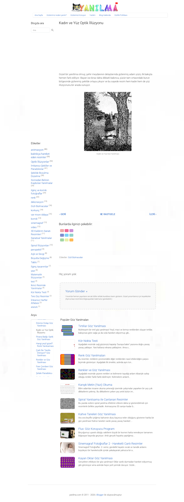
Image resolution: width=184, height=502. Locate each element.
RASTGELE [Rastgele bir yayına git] (107, 214)
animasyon (37, 149)
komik (34, 218)
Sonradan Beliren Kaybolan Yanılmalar (42, 181)
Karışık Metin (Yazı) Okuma (95, 384)
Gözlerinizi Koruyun (78, 15)
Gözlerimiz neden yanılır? (57, 15)
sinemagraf (37, 223)
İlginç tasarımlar (39, 266)
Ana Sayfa (39, 15)
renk (33, 197)
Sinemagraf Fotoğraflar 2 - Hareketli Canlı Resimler (110, 443)
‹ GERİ (62, 214)
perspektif (36, 249)
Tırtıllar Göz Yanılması (92, 326)
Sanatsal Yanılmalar (41, 238)
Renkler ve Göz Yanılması (94, 370)
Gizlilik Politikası (120, 15)
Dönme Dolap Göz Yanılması (44, 324)
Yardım (92, 15)
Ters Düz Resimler (40, 296)
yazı (33, 270)
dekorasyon (37, 202)
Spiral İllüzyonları (40, 245)
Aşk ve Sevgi (37, 254)
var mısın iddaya (39, 214)
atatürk (34, 307)
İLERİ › (152, 214)
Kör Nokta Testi (88, 341)
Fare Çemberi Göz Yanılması (44, 367)
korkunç (35, 210)
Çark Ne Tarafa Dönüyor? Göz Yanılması (43, 353)
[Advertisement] (108, 48)
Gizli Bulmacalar (75, 257)
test (33, 281)
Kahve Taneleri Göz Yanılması (97, 414)
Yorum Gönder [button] (75, 291)
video (34, 227)
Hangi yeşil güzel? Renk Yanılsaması (45, 344)
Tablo (34, 262)
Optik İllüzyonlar (40, 161)
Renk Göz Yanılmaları (91, 355)
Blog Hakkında (105, 15)
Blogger (100, 495)
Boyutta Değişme (40, 258)
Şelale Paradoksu (44, 373)
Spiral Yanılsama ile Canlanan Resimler (103, 399)
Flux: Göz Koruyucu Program (96, 429)
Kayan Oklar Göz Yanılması (95, 458)
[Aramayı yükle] (41, 30)
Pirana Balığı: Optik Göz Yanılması (44, 338)
